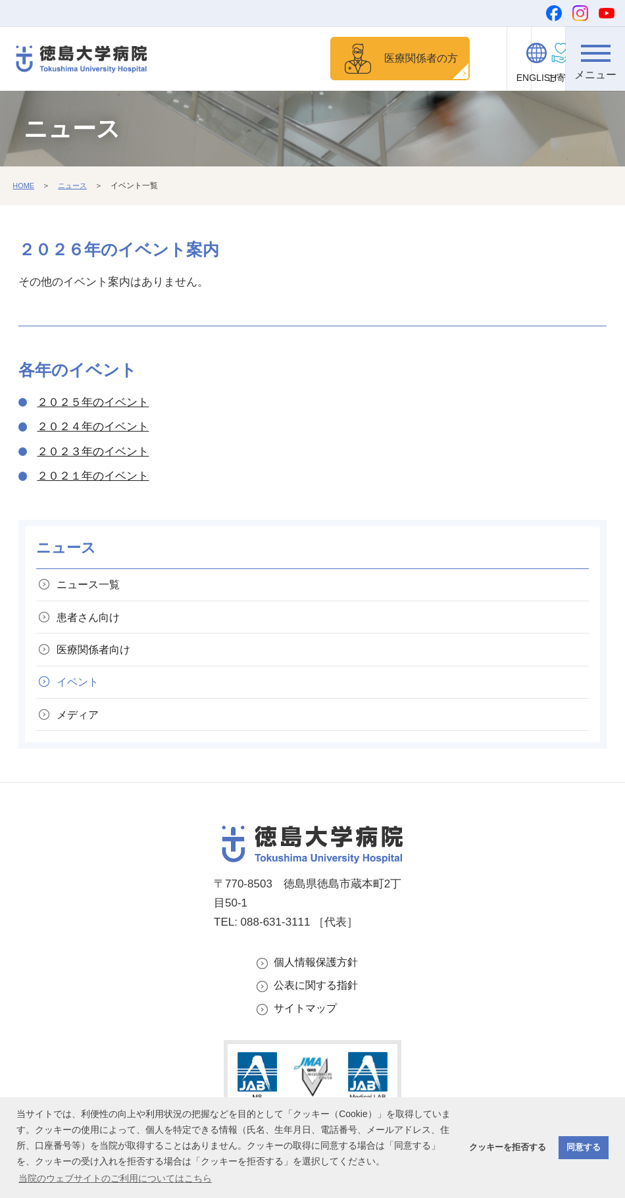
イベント (81, 694)
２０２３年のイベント (93, 453)
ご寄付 (477, 77)
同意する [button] (583, 1147)
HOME (24, 187)
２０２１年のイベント (93, 478)
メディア (81, 729)
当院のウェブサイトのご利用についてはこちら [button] (115, 1178)
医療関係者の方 (384, 59)
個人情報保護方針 (318, 979)
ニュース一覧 (92, 588)
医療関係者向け (98, 659)
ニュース (75, 187)
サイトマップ (307, 1028)
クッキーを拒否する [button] (507, 1147)
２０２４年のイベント (93, 428)
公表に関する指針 (318, 1004)
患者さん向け (92, 623)
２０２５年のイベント (93, 404)
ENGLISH (536, 77)
